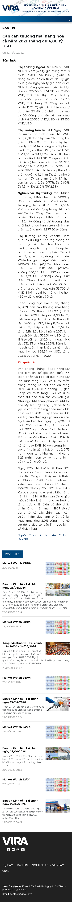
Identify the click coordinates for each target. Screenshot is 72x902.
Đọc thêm (12, 554)
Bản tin (8, 28)
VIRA (10, 8)
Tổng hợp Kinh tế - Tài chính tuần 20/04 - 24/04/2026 (22, 645)
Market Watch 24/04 (16, 677)
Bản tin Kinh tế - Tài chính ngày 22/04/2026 (20, 802)
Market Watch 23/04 (16, 727)
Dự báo (7, 865)
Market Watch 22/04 (16, 779)
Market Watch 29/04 (16, 563)
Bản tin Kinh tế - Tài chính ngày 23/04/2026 (20, 750)
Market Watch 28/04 (16, 621)
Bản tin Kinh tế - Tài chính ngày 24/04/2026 (20, 700)
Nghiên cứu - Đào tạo (48, 865)
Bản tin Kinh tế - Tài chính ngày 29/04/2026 (20, 586)
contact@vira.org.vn (21, 894)
